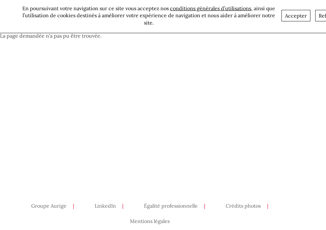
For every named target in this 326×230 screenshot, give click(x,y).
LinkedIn (105, 206)
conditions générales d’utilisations (210, 7)
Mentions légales (150, 221)
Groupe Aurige (49, 206)
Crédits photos (243, 206)
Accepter (296, 14)
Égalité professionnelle (171, 206)
